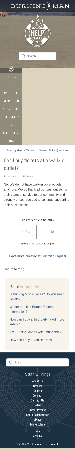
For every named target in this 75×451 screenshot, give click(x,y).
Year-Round (11, 101)
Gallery (37, 405)
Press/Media (11, 117)
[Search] (37, 56)
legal (37, 431)
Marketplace (37, 424)
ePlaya (37, 420)
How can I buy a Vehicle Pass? (32, 340)
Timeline (37, 386)
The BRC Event (11, 77)
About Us (37, 381)
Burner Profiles (37, 410)
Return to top (15, 269)
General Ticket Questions (53, 150)
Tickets (11, 85)
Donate (37, 391)
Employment (11, 133)
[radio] (26, 232)
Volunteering (11, 109)
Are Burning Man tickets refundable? (35, 332)
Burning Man (14, 150)
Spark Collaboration (37, 415)
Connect (37, 395)
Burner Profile (11, 93)
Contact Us (37, 400)
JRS (11, 125)
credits (37, 436)
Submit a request (54, 256)
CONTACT (11, 141)
